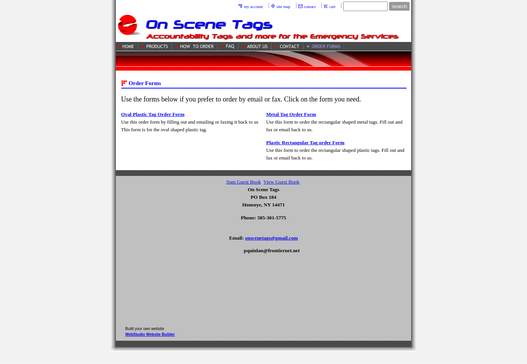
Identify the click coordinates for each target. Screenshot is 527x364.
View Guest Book (281, 182)
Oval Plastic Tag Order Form (152, 114)
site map (283, 7)
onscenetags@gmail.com (271, 238)
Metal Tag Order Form (291, 114)
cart (332, 7)
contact (310, 7)
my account (253, 7)
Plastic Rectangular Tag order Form (305, 142)
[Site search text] (365, 6)
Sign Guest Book (243, 182)
